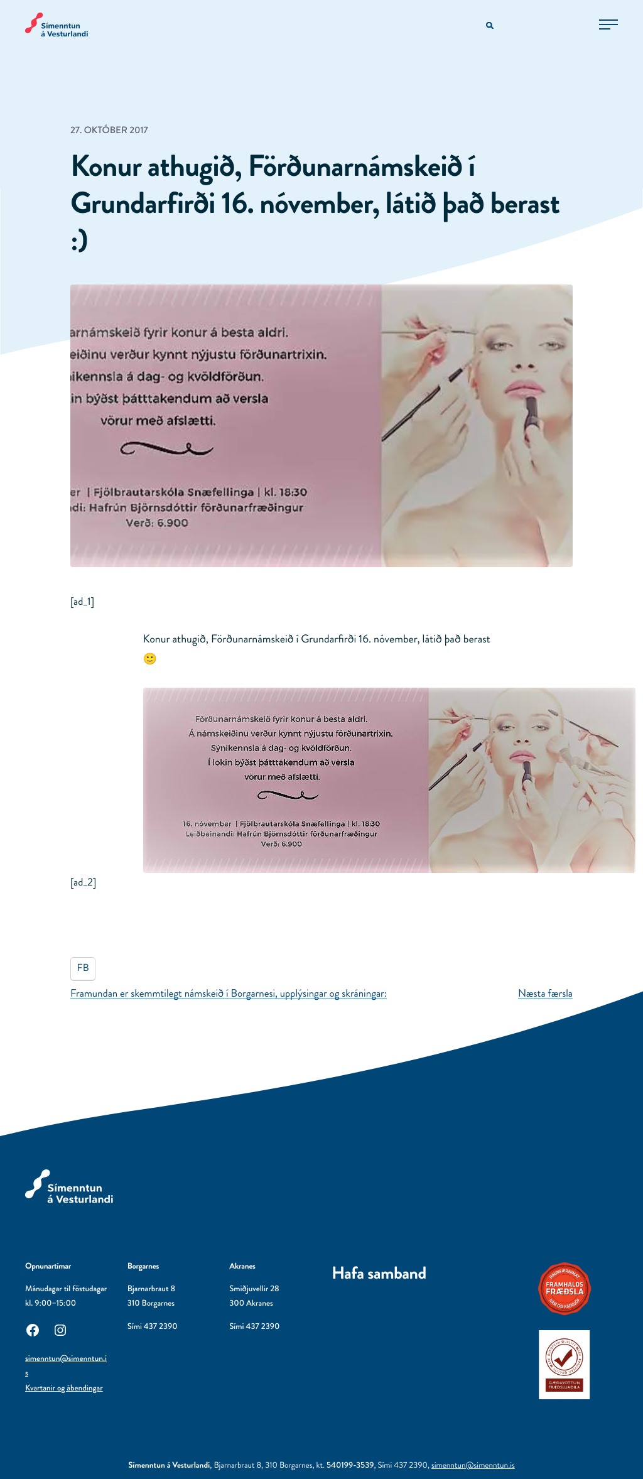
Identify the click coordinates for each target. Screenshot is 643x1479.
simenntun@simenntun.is (473, 1465)
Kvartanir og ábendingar (64, 1388)
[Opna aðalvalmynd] (608, 24)
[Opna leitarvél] (490, 26)
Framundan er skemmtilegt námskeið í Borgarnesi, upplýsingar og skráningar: (228, 993)
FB (83, 968)
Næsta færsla (545, 993)
